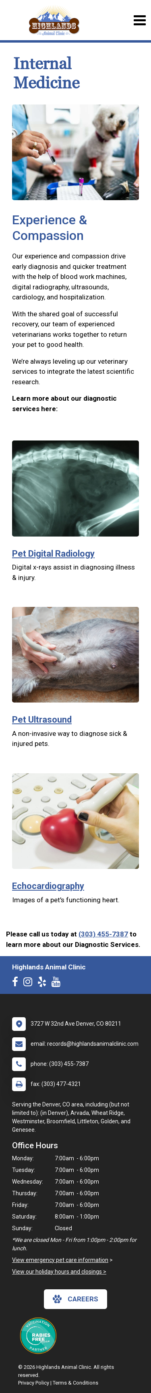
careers (75, 1299)
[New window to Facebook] (17, 983)
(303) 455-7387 (103, 934)
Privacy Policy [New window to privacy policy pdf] (33, 1383)
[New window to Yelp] (43, 983)
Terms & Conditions (75, 1383)
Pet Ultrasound (42, 720)
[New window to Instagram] (29, 983)
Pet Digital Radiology (53, 554)
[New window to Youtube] (58, 983)
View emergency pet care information (60, 1260)
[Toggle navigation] (139, 20)
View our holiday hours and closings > (59, 1271)
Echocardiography (48, 886)
